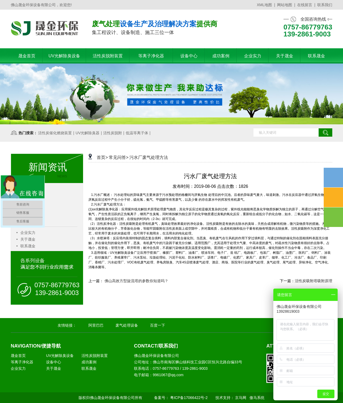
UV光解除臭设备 (60, 355)
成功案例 (88, 362)
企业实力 (25, 232)
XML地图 (264, 5)
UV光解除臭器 (87, 133)
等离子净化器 (22, 362)
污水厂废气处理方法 (148, 157)
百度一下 (157, 325)
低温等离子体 (137, 133)
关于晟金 (25, 239)
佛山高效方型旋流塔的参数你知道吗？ (136, 281)
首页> (102, 157)
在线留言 (304, 5)
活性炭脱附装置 (94, 355)
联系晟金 (25, 246)
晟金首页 (18, 355)
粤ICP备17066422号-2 (189, 397)
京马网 (240, 397)
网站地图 (284, 5)
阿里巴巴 (95, 325)
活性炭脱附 (112, 133)
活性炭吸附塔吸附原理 (313, 281)
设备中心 (53, 362)
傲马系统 (256, 397)
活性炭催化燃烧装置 (55, 133)
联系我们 (324, 5)
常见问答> (118, 157)
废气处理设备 (126, 325)
